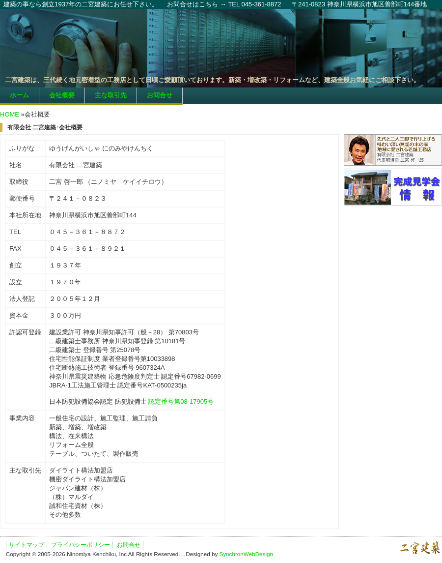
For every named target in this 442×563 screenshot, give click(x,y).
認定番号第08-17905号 (181, 401)
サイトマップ (26, 544)
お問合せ (159, 95)
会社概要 (62, 95)
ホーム (19, 95)
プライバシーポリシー (80, 544)
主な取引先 (111, 95)
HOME (9, 114)
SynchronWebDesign (246, 554)
